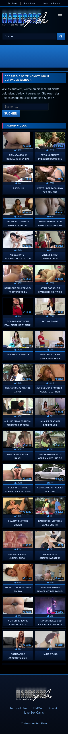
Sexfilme (12, 3)
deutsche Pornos (51, 3)
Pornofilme (29, 3)
